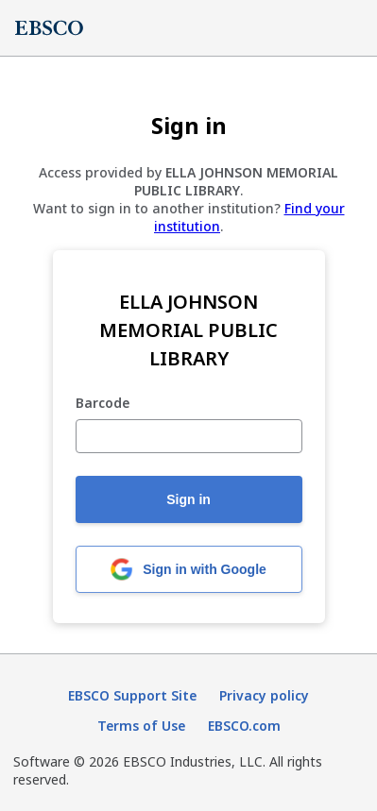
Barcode (102, 404)
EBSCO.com (244, 726)
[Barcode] (189, 436)
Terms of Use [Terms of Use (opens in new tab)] (141, 726)
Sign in (188, 499)
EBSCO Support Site (132, 695)
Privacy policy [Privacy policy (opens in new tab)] (264, 695)
